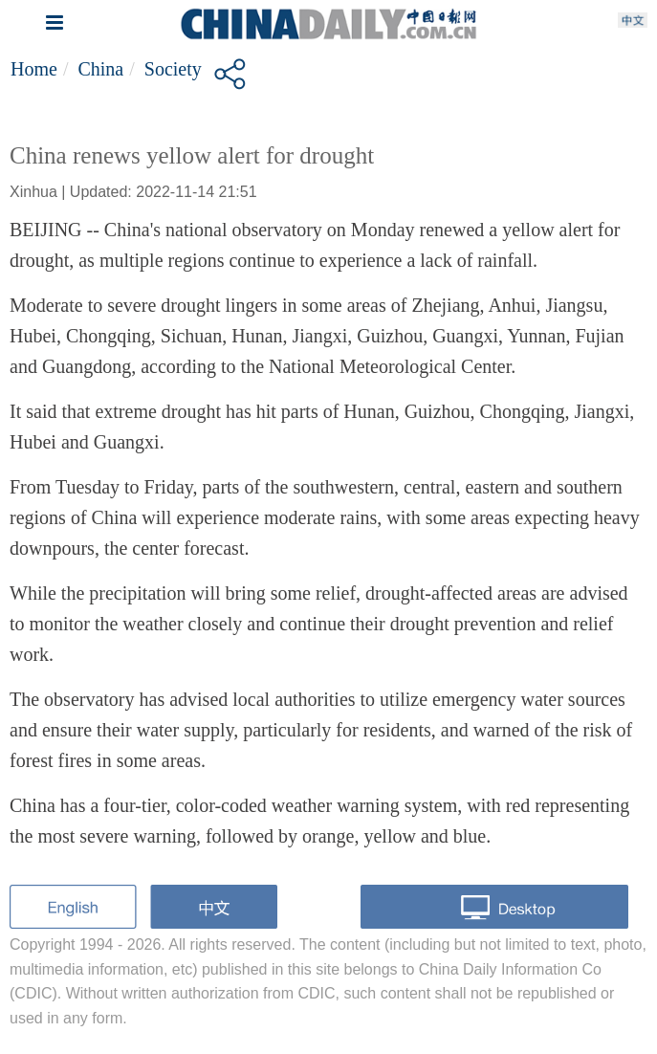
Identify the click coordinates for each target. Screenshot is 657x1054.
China (100, 68)
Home (34, 68)
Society (173, 68)
